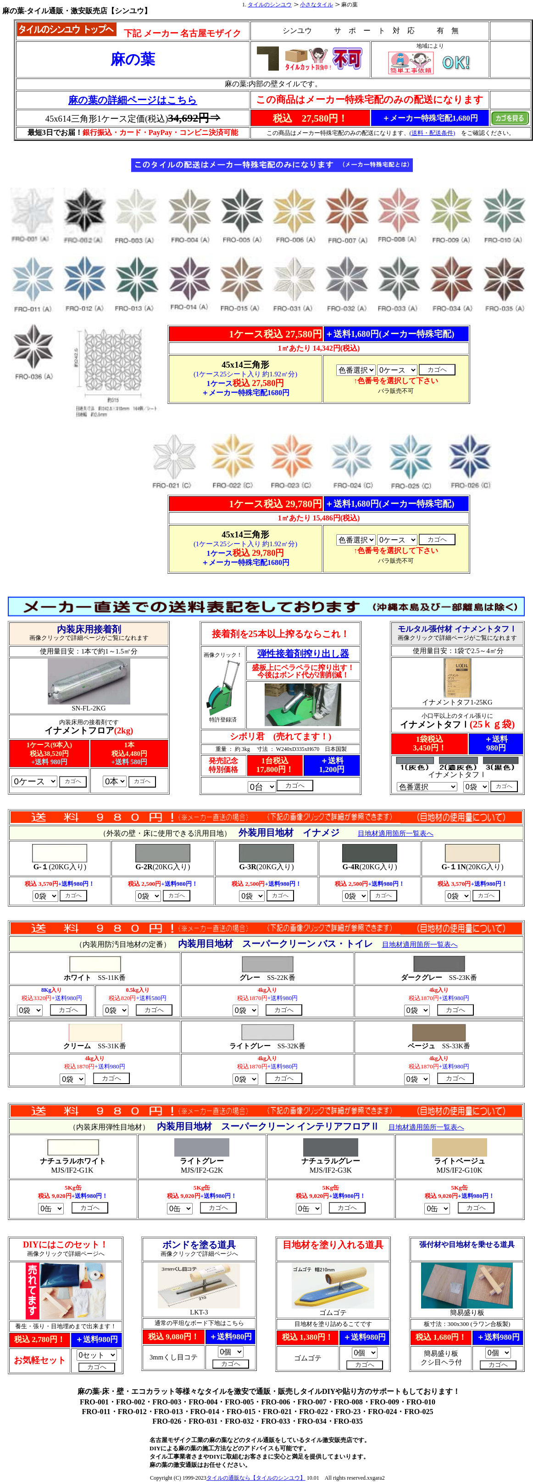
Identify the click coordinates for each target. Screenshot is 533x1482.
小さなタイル (316, 4)
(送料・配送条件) (432, 132)
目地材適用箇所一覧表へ (426, 1127)
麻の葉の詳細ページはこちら (132, 100)
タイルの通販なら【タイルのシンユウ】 (255, 1478)
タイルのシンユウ (270, 4)
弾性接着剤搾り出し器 (303, 654)
